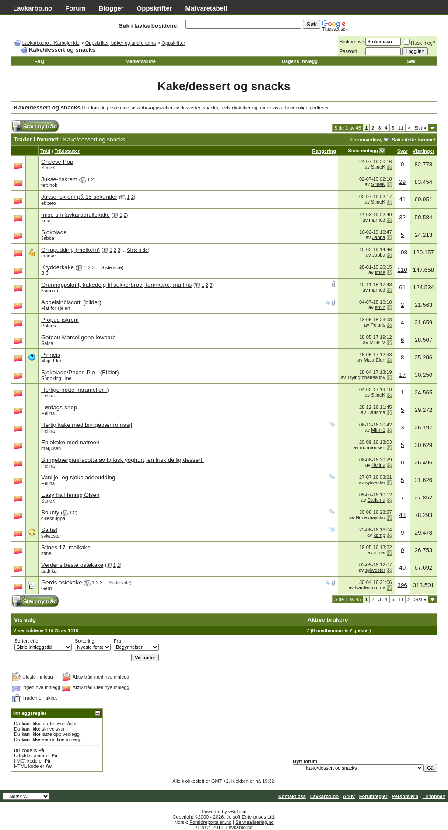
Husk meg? (419, 43)
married (377, 219)
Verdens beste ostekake (72, 565)
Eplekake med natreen (70, 442)
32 (402, 217)
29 (402, 182)
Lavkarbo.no (32, 8)
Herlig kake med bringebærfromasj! (86, 425)
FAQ (40, 61)
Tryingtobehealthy (366, 377)
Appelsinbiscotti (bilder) (71, 302)
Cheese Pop (57, 161)
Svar (402, 151)
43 (402, 515)
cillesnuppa (53, 518)
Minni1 (378, 430)
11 (400, 127)
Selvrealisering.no (254, 822)
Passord (348, 51)
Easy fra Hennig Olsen (70, 495)
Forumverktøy (366, 139)
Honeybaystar (370, 517)
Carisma (376, 412)
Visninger (423, 151)
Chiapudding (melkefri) (70, 249)
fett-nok (49, 185)
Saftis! (49, 530)
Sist (420, 127)
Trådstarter (66, 151)
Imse (46, 220)
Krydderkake (57, 267)
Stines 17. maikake (66, 547)
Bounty (50, 512)
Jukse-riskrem (59, 179)
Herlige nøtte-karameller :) (75, 390)
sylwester (375, 482)
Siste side (137, 250)
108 (402, 252)
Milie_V (377, 342)
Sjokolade (54, 232)
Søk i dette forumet (413, 139)
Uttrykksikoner (29, 755)
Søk (410, 61)
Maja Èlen (52, 360)
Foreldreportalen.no (210, 822)
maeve (48, 255)
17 (402, 375)
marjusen (51, 448)
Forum (75, 8)
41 (402, 199)
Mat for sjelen (55, 308)
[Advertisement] (170, 128)
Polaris (48, 325)
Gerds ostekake (61, 582)
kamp (379, 535)
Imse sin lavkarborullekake (75, 214)
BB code (23, 750)
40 (402, 567)
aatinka (48, 570)
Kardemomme (370, 587)
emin (380, 307)
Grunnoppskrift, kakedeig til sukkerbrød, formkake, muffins (116, 284)
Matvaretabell (206, 8)
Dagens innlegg (300, 61)
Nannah (49, 290)
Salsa (47, 343)
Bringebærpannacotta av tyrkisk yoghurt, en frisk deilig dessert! (122, 460)
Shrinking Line (56, 378)
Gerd (46, 588)
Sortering (84, 641)
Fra (117, 641)
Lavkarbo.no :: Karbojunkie (51, 43)
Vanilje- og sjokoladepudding (78, 477)
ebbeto (48, 203)
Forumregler (373, 796)
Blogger (111, 8)
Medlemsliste (141, 61)
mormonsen (372, 447)
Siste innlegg (363, 150)
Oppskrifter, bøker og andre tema (120, 43)
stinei (46, 553)
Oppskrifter (154, 8)
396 (402, 585)
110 (402, 270)
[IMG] (20, 760)
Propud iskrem (60, 320)
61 (402, 287)
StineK (48, 167)
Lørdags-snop (59, 407)
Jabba (47, 238)
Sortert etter (27, 641)
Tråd (45, 151)
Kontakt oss (292, 796)
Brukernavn (352, 41)
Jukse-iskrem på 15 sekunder (79, 196)
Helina (48, 395)
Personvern (405, 796)
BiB (45, 273)
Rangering (324, 151)
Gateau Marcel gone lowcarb (78, 337)
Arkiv (349, 796)
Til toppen (434, 796)
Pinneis (50, 355)
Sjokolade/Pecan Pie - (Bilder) (80, 372)
